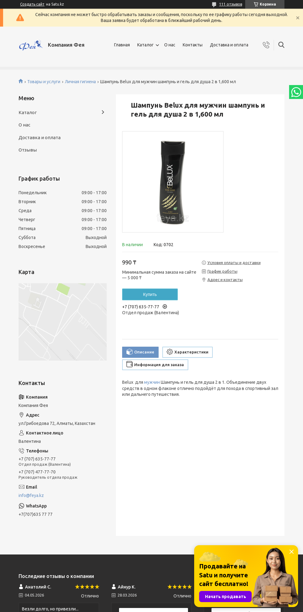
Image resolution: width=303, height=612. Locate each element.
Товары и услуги (43, 81)
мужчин (152, 382)
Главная (122, 44)
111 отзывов (230, 4)
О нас (169, 44)
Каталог (145, 44)
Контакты (193, 44)
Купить (150, 294)
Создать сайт (32, 4)
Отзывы (28, 149)
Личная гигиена (80, 81)
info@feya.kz (31, 495)
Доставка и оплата (229, 44)
